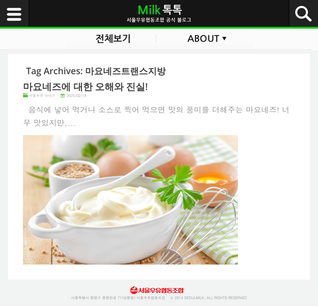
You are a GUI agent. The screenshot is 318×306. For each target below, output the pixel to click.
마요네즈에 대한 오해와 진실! (85, 86)
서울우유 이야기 (42, 95)
